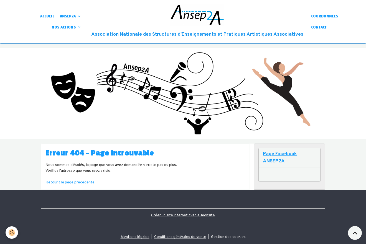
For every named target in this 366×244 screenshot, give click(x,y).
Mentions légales (135, 237)
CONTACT (319, 27)
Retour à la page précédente (70, 182)
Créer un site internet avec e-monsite (183, 215)
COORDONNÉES (324, 16)
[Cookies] (12, 232)
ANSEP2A (68, 16)
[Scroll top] (355, 233)
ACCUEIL (47, 16)
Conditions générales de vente (180, 237)
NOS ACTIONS (64, 27)
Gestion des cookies (228, 237)
